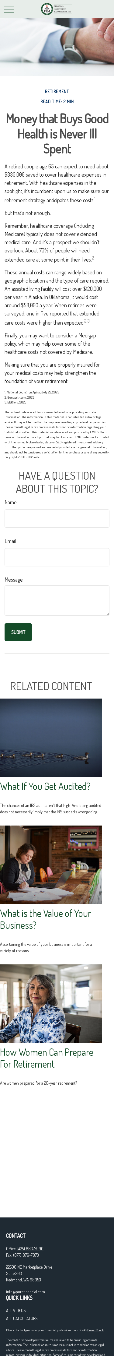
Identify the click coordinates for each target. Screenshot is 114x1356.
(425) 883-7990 (30, 1248)
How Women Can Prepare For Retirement (46, 1058)
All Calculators (22, 1318)
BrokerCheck (95, 1330)
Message (14, 579)
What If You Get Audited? (45, 786)
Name (11, 502)
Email (10, 540)
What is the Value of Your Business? (45, 919)
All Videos (16, 1310)
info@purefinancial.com (25, 1291)
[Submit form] (18, 632)
